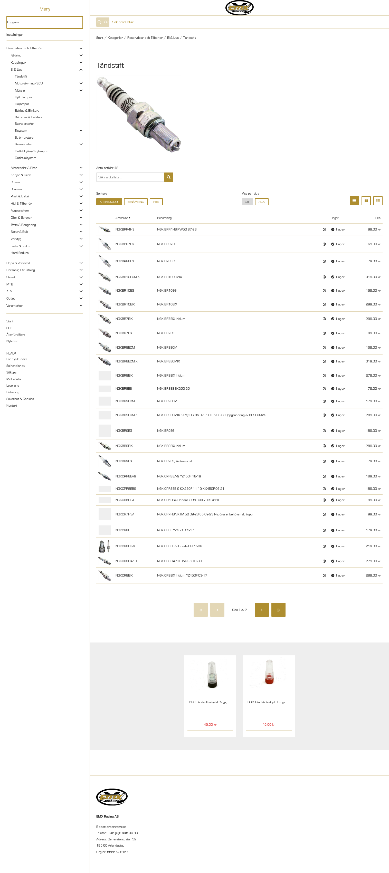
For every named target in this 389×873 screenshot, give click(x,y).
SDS (9, 328)
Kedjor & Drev (21, 175)
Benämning (136, 202)
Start (9, 321)
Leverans (12, 385)
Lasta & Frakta (20, 246)
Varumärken (15, 305)
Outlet (10, 298)
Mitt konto (13, 379)
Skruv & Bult (19, 231)
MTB (9, 284)
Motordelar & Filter (24, 168)
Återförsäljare (15, 334)
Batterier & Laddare (29, 117)
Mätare (20, 90)
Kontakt (11, 405)
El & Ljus (16, 69)
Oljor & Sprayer (21, 217)
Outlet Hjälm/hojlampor (31, 151)
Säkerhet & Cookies (20, 399)
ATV (9, 291)
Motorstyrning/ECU (29, 83)
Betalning (12, 392)
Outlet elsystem (25, 158)
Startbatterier (24, 123)
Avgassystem (20, 210)
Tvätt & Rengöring (23, 225)
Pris (156, 202)
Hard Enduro (20, 253)
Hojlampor (22, 104)
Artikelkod (122, 218)
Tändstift (21, 76)
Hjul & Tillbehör (21, 203)
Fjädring (16, 55)
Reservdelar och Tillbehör (24, 48)
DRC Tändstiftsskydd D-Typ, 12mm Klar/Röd (279, 702)
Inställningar (14, 34)
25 (247, 202)
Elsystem (21, 130)
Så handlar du (15, 365)
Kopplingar (18, 62)
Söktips (11, 372)
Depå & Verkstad (18, 263)
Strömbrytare (24, 137)
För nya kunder (16, 359)
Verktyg (16, 239)
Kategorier (115, 37)
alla (262, 202)
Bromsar (17, 189)
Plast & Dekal (20, 196)
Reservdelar (23, 144)
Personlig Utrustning (20, 270)
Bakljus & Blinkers (27, 110)
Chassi (15, 182)
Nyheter (12, 341)
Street (10, 277)
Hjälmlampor (23, 97)
